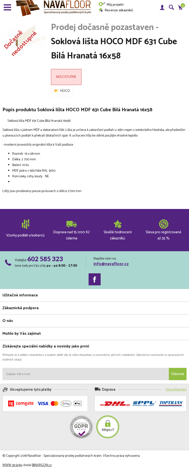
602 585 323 (45, 259)
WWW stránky (12, 465)
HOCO (65, 91)
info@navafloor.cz (111, 264)
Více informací (176, 389)
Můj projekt (111, 5)
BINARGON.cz (42, 465)
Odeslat (177, 374)
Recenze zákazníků (115, 10)
